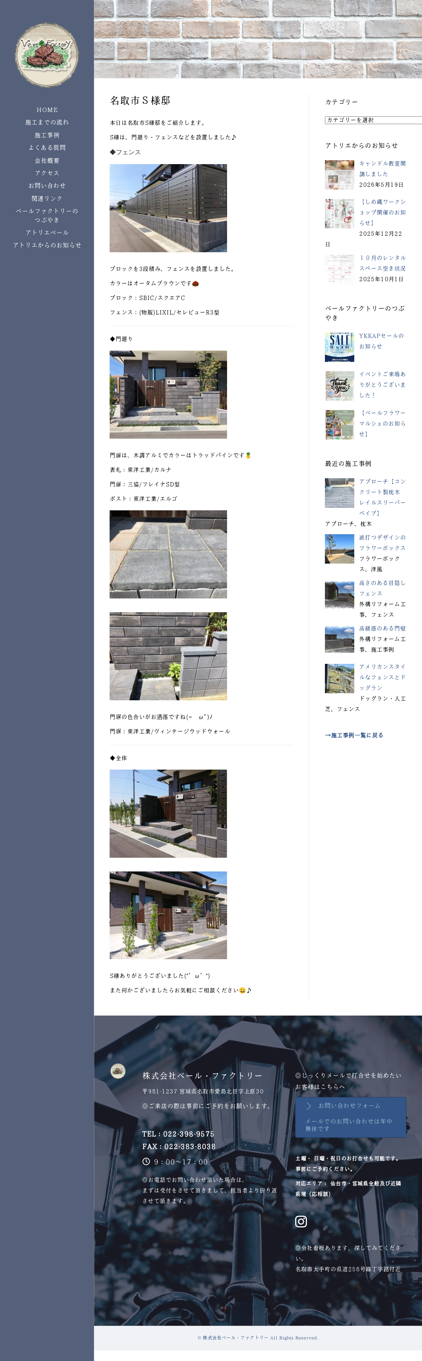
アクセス (47, 173)
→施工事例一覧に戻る (354, 735)
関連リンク (47, 198)
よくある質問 (47, 148)
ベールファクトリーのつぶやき (47, 215)
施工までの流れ (47, 122)
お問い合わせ (47, 186)
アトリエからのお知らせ (47, 245)
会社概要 (47, 160)
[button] (350, 1117)
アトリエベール (47, 233)
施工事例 (47, 135)
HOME (47, 110)
